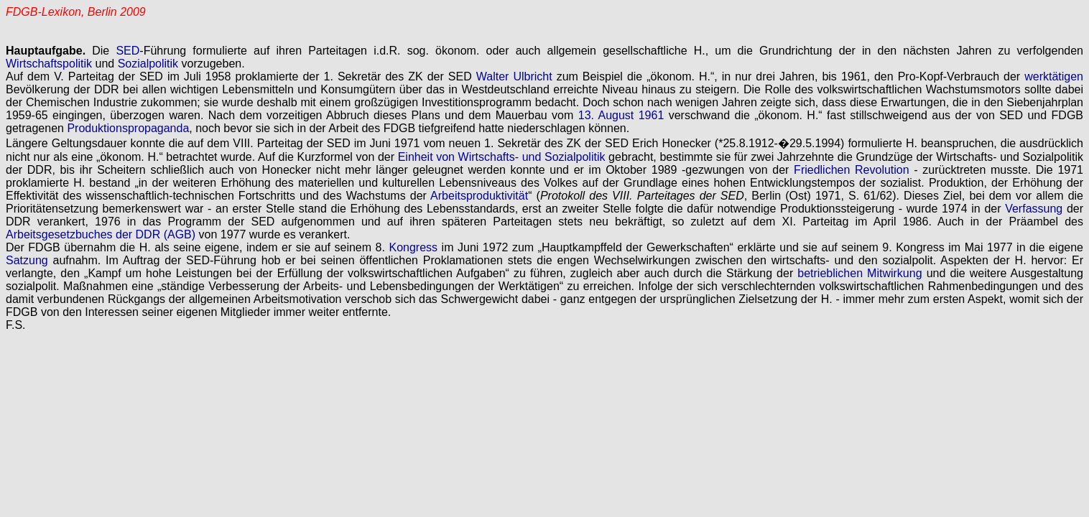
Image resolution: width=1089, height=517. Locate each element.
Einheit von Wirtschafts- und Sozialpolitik (502, 157)
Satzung (27, 260)
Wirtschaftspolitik (49, 63)
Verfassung (1033, 208)
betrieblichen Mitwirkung (859, 273)
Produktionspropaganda (128, 128)
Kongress (413, 247)
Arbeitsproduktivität (479, 196)
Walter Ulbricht (514, 76)
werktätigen (1053, 76)
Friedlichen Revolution (851, 170)
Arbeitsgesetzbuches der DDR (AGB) (100, 234)
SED (127, 51)
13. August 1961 (621, 115)
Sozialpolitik (148, 63)
